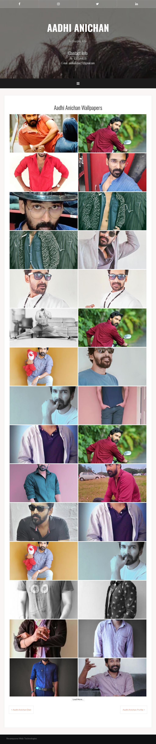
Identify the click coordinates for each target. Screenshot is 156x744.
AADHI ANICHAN (78, 28)
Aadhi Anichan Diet (22, 709)
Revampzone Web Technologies (21, 738)
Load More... (78, 699)
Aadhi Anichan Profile (133, 709)
